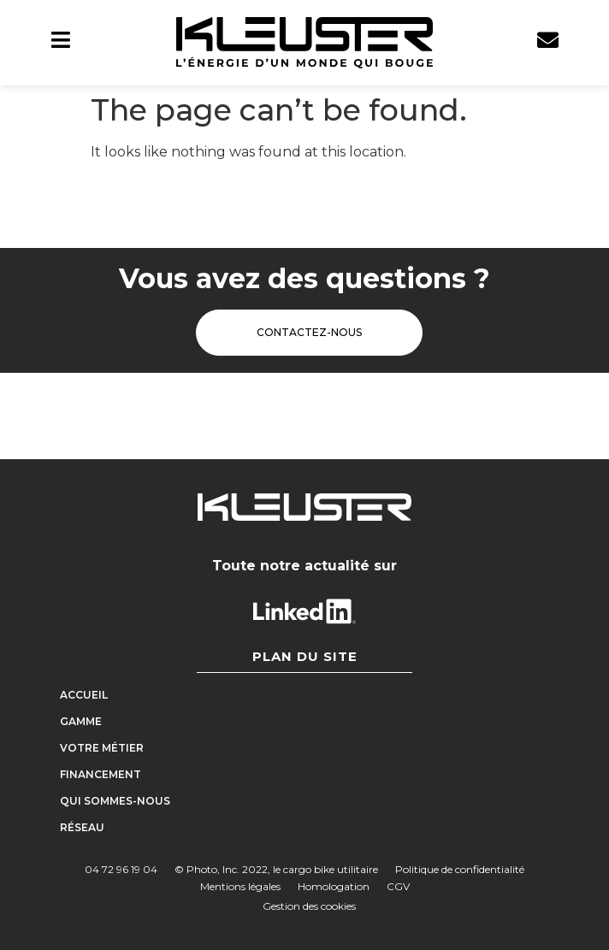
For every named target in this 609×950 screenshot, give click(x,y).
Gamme (85, 721)
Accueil (84, 694)
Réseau (82, 827)
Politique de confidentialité (459, 869)
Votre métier (102, 747)
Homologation (334, 886)
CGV (398, 886)
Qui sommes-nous (115, 800)
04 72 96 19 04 (121, 869)
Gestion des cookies (309, 906)
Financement (100, 774)
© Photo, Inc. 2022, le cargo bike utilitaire (276, 869)
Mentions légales (240, 886)
